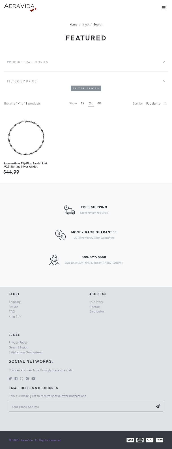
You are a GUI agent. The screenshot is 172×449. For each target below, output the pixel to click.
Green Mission (18, 347)
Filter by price (22, 81)
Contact (95, 306)
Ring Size (15, 316)
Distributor (96, 311)
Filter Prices (86, 88)
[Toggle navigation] (163, 7)
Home (73, 24)
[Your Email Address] (81, 406)
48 (99, 103)
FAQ (12, 311)
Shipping (15, 301)
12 (82, 103)
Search (98, 24)
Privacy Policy (18, 342)
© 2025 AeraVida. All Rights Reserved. (35, 440)
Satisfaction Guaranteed (25, 352)
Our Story (96, 301)
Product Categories (27, 62)
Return (13, 306)
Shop (85, 24)
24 (91, 103)
